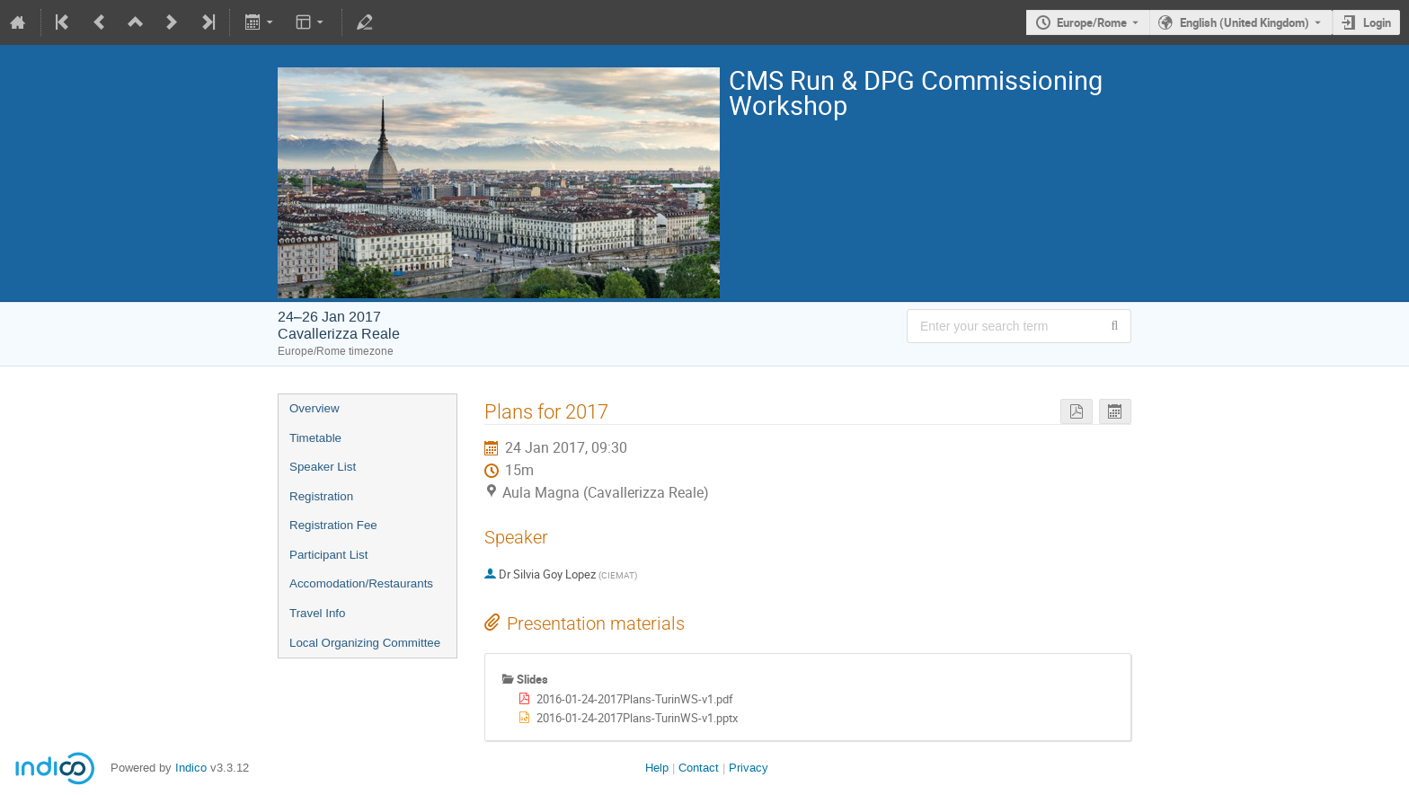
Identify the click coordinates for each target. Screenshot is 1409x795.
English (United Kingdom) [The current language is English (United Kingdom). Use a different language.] (1244, 22)
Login (1377, 22)
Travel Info (317, 613)
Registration (321, 496)
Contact (698, 767)
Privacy (748, 767)
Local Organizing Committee (364, 642)
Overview (314, 408)
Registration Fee (333, 525)
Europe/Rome (1092, 22)
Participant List (328, 554)
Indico (191, 767)
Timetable (315, 438)
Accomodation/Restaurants (361, 583)
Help (657, 767)
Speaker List (322, 466)
